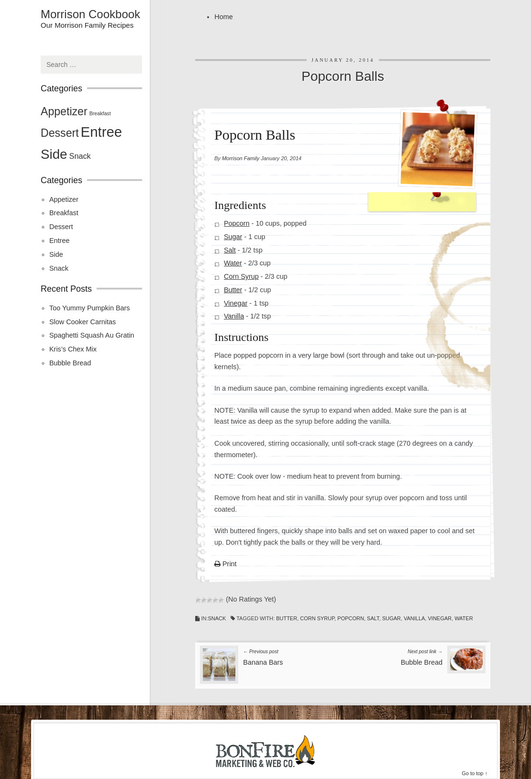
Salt (230, 250)
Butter (233, 290)
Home (223, 17)
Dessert (61, 226)
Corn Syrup (241, 276)
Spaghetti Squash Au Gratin (91, 335)
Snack (217, 618)
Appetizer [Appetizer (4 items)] (64, 111)
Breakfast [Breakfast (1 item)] (100, 113)
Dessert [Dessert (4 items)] (60, 133)
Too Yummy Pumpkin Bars (89, 308)
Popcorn (237, 223)
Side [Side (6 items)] (54, 154)
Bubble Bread (70, 363)
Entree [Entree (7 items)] (101, 132)
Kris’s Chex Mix (73, 349)
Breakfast (63, 213)
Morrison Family (240, 158)
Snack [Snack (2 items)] (80, 156)
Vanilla (234, 316)
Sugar (233, 237)
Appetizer (63, 199)
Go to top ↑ (474, 773)
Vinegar (235, 303)
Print (225, 564)
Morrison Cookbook (90, 14)
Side (56, 254)
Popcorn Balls (342, 76)
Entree (59, 240)
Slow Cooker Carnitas (82, 322)
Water (233, 263)
